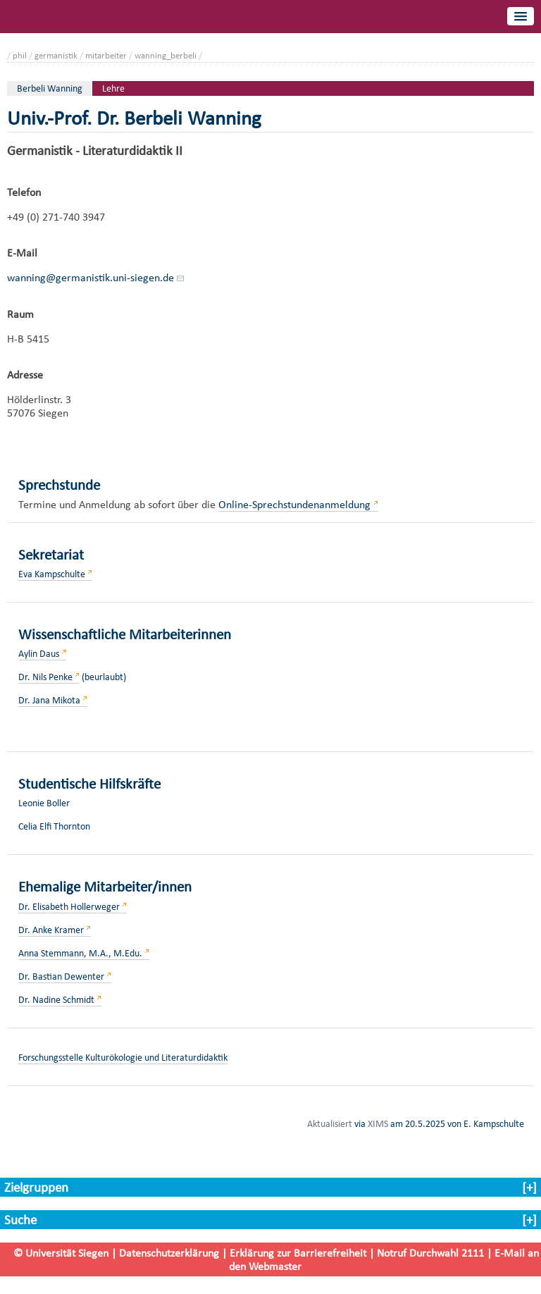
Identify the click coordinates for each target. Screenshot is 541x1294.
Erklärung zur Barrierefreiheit (298, 1252)
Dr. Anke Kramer (51, 930)
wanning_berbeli (166, 55)
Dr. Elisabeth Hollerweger (69, 907)
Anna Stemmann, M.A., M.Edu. (80, 953)
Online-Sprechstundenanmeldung (294, 504)
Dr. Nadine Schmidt (56, 1000)
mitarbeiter (106, 55)
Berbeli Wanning (49, 88)
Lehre (113, 88)
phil (20, 55)
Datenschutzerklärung (169, 1252)
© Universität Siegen (60, 1252)
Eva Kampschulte (51, 574)
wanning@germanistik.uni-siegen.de (90, 277)
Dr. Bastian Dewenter (61, 976)
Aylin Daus (38, 654)
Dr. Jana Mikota (49, 700)
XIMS (378, 1123)
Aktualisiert (329, 1123)
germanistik (56, 55)
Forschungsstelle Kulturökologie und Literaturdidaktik (123, 1058)
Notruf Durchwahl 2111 (430, 1252)
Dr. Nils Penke (45, 677)
